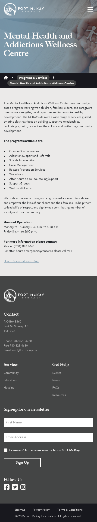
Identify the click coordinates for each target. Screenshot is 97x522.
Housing (9, 387)
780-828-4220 (23, 340)
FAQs (55, 387)
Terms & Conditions (69, 509)
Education (10, 380)
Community (11, 372)
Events (56, 372)
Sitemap (20, 509)
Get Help (60, 364)
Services (11, 364)
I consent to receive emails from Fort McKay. (45, 450)
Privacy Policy (41, 509)
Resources (59, 394)
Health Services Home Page (21, 261)
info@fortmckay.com (25, 350)
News (56, 380)
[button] (90, 9)
